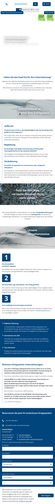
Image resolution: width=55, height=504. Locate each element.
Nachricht (5, 432)
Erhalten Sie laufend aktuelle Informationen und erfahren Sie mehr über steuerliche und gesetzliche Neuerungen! (28, 295)
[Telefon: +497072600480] (24, 380)
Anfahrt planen (7, 384)
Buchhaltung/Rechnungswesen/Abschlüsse (19, 460)
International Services (12, 466)
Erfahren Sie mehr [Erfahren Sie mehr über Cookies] (25, 501)
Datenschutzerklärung (29, 473)
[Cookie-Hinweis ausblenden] (46, 495)
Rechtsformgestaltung (12, 456)
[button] (7, 4)
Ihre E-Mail (6, 398)
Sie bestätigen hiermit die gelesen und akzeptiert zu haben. (28, 474)
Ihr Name (5, 390)
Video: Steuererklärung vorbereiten (12, 11)
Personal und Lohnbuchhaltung (15, 463)
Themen (5, 453)
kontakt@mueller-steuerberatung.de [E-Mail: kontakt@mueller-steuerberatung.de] (31, 384)
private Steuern (10, 469)
